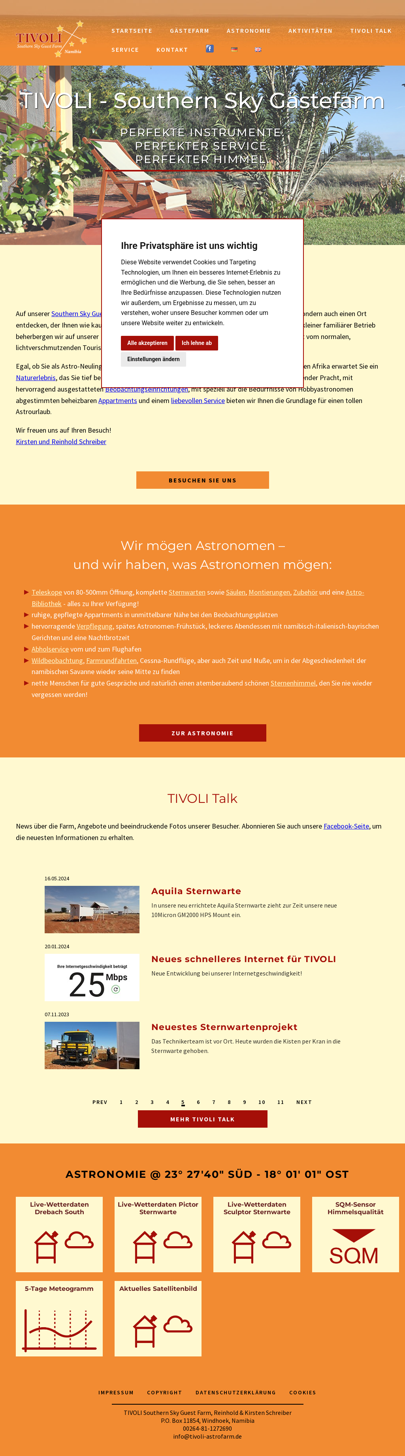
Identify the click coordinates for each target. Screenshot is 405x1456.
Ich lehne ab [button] (197, 343)
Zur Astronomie (202, 733)
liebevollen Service (198, 400)
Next (304, 1102)
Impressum (116, 1392)
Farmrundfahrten (111, 660)
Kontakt (172, 49)
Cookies (302, 1392)
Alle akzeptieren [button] (147, 343)
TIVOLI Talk (371, 30)
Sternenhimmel (293, 683)
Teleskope (47, 592)
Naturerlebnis (36, 377)
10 (262, 1102)
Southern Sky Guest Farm (88, 313)
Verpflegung (95, 626)
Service (125, 49)
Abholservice (50, 649)
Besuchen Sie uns (203, 480)
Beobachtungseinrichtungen (146, 389)
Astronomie (249, 30)
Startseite (132, 30)
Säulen (235, 592)
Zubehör (305, 592)
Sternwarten (187, 592)
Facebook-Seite (346, 826)
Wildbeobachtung (57, 660)
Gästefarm (189, 30)
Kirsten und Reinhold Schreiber (61, 441)
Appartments (117, 400)
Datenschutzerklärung (236, 1392)
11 (280, 1102)
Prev (100, 1102)
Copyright (165, 1392)
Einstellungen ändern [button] (153, 359)
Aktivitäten (310, 30)
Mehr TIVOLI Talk (202, 1119)
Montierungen (269, 592)
